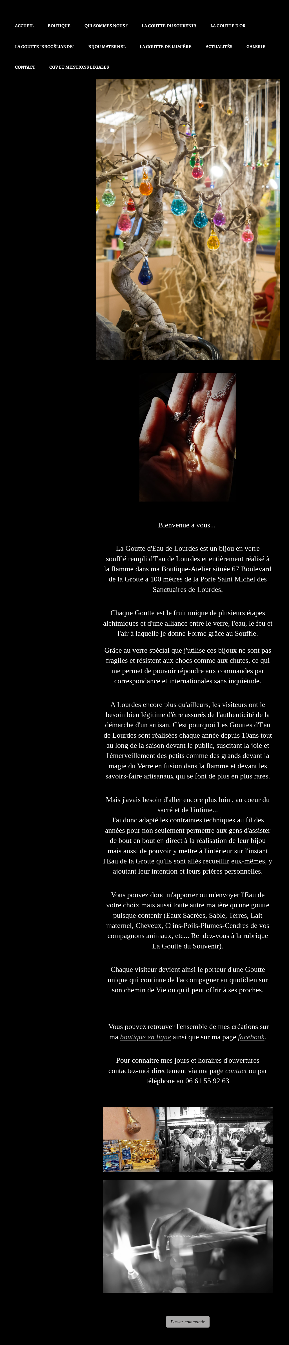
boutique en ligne (145, 1037)
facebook (251, 1037)
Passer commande (187, 1321)
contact (236, 1071)
